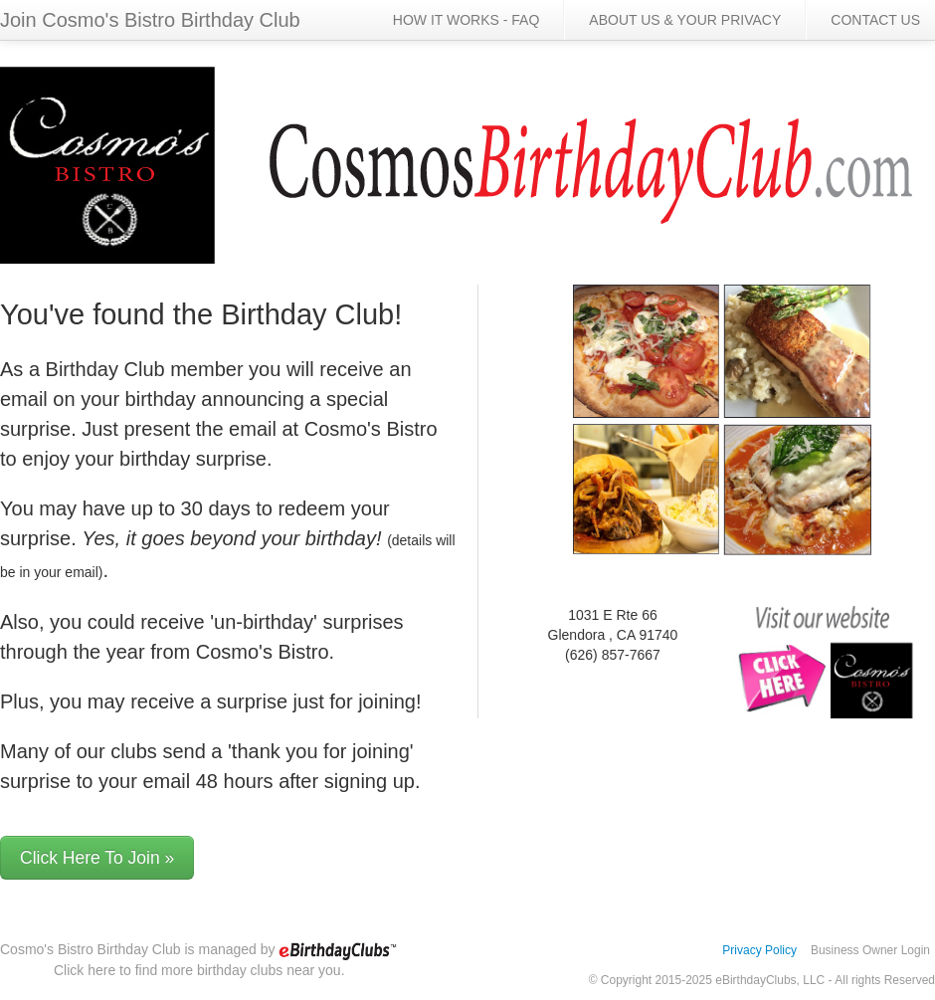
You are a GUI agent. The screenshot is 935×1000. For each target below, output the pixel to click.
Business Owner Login (870, 950)
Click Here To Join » (97, 858)
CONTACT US (875, 20)
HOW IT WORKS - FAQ (466, 20)
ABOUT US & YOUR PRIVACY (685, 20)
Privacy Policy (759, 950)
